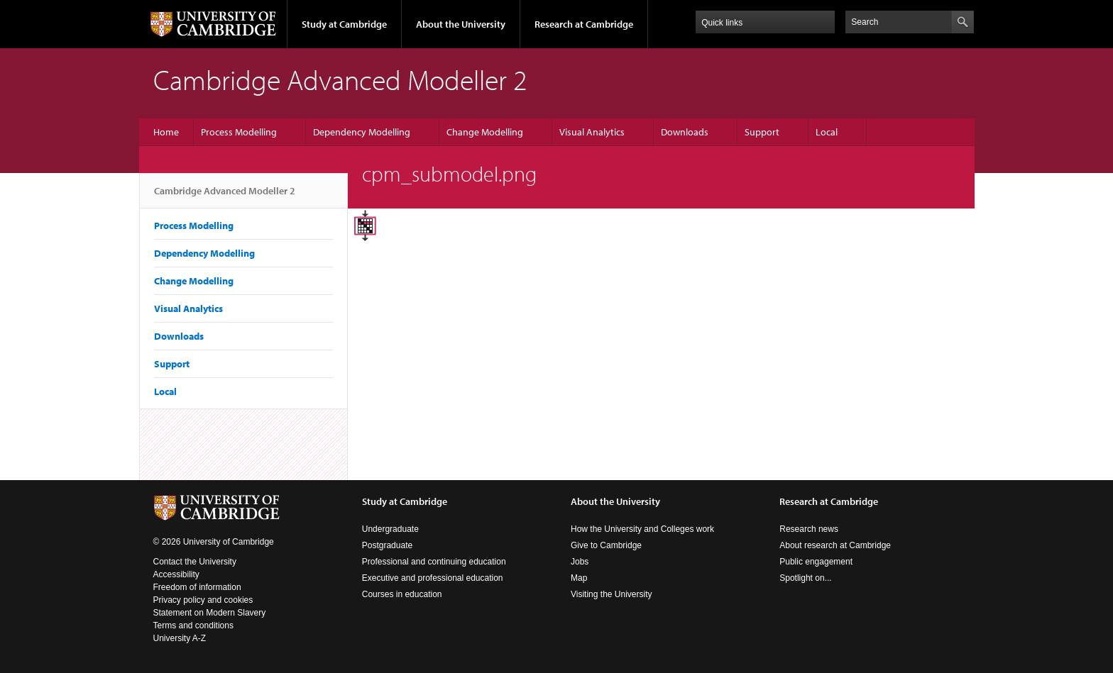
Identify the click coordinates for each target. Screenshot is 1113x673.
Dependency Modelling (361, 132)
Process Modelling (239, 132)
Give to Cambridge (606, 545)
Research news (808, 529)
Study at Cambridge (344, 24)
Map (579, 578)
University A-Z (180, 638)
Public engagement (815, 562)
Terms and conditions (193, 625)
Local (827, 132)
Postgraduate (387, 545)
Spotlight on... (805, 578)
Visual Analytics (592, 132)
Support (762, 132)
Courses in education (402, 594)
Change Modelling (484, 132)
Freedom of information (197, 587)
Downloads (684, 132)
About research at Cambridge (835, 545)
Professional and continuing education (434, 562)
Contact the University (194, 562)
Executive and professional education (432, 578)
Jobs (579, 562)
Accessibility (176, 574)
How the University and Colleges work (642, 529)
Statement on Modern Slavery (209, 613)
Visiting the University (611, 594)
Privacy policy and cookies (203, 600)
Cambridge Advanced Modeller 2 (224, 196)
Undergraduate (390, 529)
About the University (460, 24)
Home (166, 132)
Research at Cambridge (583, 24)
